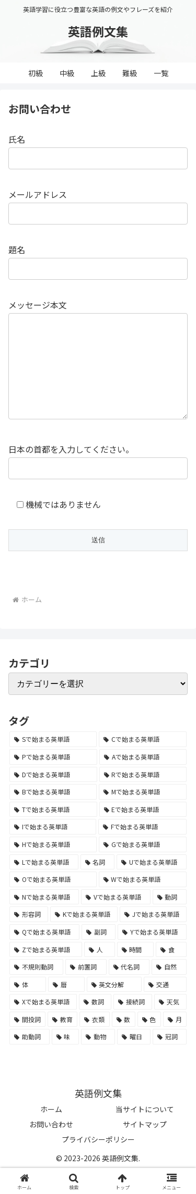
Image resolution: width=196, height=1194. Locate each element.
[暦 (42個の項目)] (66, 1005)
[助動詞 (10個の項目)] (29, 1057)
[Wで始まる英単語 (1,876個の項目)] (143, 900)
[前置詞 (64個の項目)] (86, 988)
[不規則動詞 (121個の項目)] (36, 988)
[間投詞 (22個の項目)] (27, 1040)
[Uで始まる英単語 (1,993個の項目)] (152, 883)
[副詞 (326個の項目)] (99, 953)
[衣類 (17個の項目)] (94, 1040)
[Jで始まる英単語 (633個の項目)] (153, 935)
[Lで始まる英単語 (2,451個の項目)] (43, 883)
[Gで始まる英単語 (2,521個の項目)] (143, 865)
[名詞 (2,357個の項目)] (97, 883)
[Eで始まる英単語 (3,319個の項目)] (143, 830)
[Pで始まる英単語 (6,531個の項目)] (53, 778)
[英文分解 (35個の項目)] (114, 1005)
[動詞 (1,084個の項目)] (170, 918)
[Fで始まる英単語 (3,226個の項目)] (142, 847)
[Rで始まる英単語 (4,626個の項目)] (143, 795)
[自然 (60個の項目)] (169, 988)
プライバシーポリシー (98, 1160)
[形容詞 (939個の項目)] (28, 935)
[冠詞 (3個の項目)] (170, 1057)
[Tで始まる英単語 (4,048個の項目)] (53, 830)
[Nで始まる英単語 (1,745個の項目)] (44, 918)
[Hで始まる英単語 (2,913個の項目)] (53, 865)
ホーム (51, 1130)
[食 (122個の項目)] (171, 970)
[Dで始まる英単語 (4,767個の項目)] (53, 795)
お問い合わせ (51, 1145)
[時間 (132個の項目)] (135, 970)
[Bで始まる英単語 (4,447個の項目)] (53, 812)
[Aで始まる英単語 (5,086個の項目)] (143, 778)
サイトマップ (145, 1145)
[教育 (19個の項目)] (62, 1040)
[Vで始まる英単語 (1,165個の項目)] (115, 918)
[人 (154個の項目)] (99, 970)
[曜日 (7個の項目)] (134, 1057)
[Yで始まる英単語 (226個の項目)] (152, 953)
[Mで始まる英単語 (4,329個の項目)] (143, 812)
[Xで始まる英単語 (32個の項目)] (43, 1022)
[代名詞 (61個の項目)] (129, 988)
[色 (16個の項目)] (149, 1040)
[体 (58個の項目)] (27, 1005)
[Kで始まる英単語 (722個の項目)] (84, 935)
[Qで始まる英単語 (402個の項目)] (44, 953)
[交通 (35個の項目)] (165, 1005)
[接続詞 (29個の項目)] (132, 1022)
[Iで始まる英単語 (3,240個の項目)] (52, 847)
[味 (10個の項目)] (65, 1057)
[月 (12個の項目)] (175, 1040)
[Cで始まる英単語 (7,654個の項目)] (143, 760)
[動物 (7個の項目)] (98, 1057)
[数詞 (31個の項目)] (95, 1022)
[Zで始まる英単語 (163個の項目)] (45, 970)
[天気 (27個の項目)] (170, 1022)
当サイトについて (145, 1130)
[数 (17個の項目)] (123, 1040)
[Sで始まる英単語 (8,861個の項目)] (53, 760)
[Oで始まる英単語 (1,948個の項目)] (53, 900)
